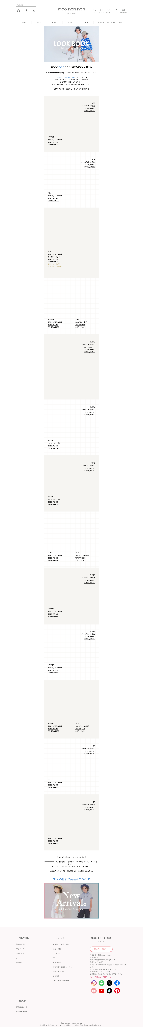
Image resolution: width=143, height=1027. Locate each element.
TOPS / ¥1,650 (53, 729)
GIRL (24, 22)
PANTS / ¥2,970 (80, 327)
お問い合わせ (57, 962)
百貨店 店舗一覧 (21, 1007)
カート (18, 958)
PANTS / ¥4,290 (53, 144)
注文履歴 (19, 962)
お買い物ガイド (112, 22)
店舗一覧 (101, 22)
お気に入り (20, 953)
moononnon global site (61, 980)
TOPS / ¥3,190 (53, 325)
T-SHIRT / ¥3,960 (54, 257)
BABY (55, 22)
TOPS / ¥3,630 (53, 142)
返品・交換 (57, 949)
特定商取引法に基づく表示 (62, 967)
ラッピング (57, 953)
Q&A (120, 22)
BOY (39, 22)
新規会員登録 (20, 944)
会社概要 (56, 976)
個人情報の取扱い (59, 971)
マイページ (20, 949)
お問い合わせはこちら (101, 949)
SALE (85, 22)
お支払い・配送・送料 (61, 944)
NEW (70, 22)
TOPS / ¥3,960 (53, 198)
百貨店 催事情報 (21, 1012)
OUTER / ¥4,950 (89, 347)
